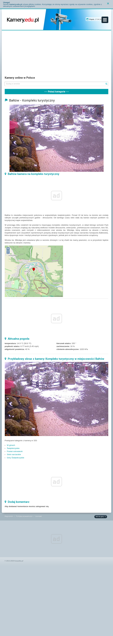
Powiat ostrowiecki (15, 451)
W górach (11, 445)
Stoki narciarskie (14, 454)
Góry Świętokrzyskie (15, 458)
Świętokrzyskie (13, 448)
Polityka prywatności (24, 516)
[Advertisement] (56, 53)
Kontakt (39, 516)
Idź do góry (100, 516)
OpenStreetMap (48, 296)
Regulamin (9, 516)
